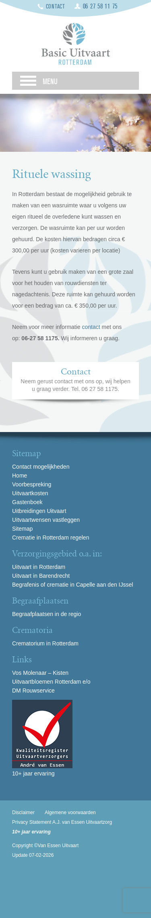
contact (92, 327)
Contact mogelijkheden (40, 466)
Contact (55, 7)
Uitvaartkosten (30, 493)
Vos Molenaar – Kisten (40, 673)
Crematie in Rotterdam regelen (50, 537)
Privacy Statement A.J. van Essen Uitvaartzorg (62, 822)
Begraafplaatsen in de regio (46, 614)
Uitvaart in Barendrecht (41, 576)
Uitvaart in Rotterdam (38, 567)
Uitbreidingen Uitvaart (39, 511)
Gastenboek (27, 502)
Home (19, 475)
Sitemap (22, 528)
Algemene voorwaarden (70, 812)
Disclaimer (23, 812)
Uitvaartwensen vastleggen (46, 520)
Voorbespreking (31, 484)
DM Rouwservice (33, 690)
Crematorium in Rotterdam (45, 643)
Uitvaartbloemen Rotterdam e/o (51, 681)
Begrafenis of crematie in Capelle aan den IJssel (72, 584)
